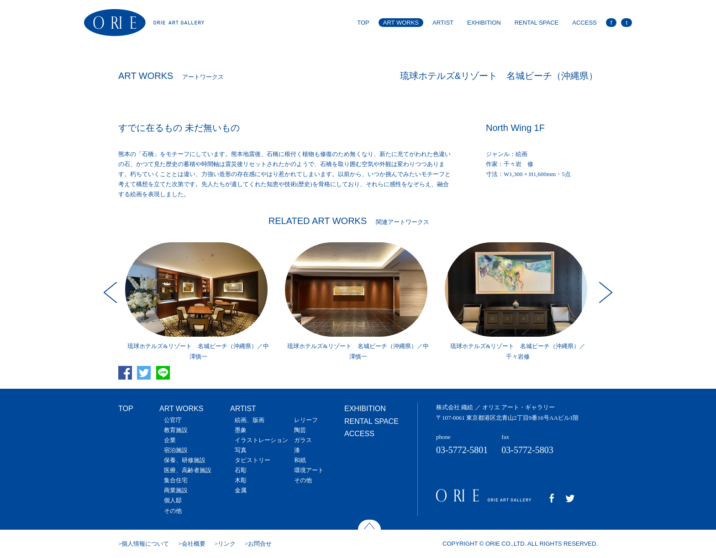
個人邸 (173, 500)
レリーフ (306, 420)
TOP (363, 22)
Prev (111, 292)
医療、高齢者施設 (187, 470)
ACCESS (584, 22)
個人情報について (145, 543)
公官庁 (173, 420)
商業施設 (176, 490)
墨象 (241, 430)
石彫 (241, 470)
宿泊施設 (176, 450)
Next (604, 292)
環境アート (309, 470)
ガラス (303, 440)
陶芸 (300, 430)
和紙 (300, 460)
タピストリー (252, 460)
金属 (241, 490)
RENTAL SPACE (537, 22)
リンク (227, 543)
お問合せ (260, 543)
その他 (173, 510)
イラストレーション (261, 440)
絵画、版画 (249, 420)
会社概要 (193, 543)
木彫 (241, 480)
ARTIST (442, 22)
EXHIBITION (484, 22)
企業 (170, 440)
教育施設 (176, 430)
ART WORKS (401, 22)
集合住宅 (176, 480)
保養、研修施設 (184, 460)
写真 (241, 450)
